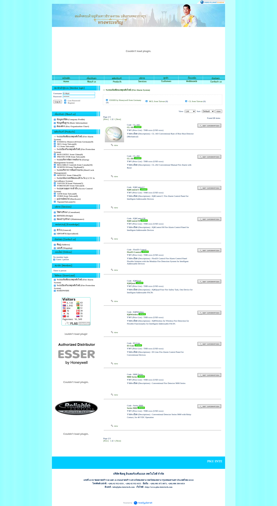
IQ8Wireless (132, 314)
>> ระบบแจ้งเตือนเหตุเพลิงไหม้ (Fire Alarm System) (126, 90)
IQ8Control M (133, 221)
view (114, 145)
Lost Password (74, 100)
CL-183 (130, 127)
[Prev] (106, 119)
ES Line (130, 345)
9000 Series (132, 377)
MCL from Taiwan (157, 101)
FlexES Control (134, 252)
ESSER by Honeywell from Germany (125, 100)
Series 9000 (132, 408)
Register (71, 103)
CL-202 (130, 158)
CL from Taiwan (196, 101)
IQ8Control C (133, 189)
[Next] (118, 119)
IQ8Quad (131, 283)
